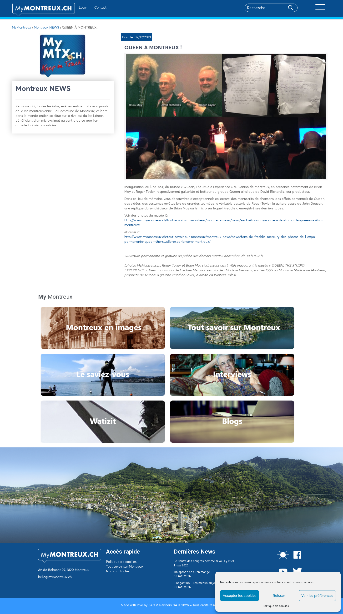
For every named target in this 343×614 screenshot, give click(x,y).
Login (70, 7)
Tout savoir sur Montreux (124, 566)
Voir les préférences (317, 595)
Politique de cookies (276, 606)
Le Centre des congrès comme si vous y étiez (204, 561)
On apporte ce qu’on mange (192, 572)
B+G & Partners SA (162, 605)
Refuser (279, 595)
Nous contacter (117, 571)
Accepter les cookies (239, 595)
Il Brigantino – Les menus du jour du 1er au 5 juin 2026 (210, 583)
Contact (88, 7)
